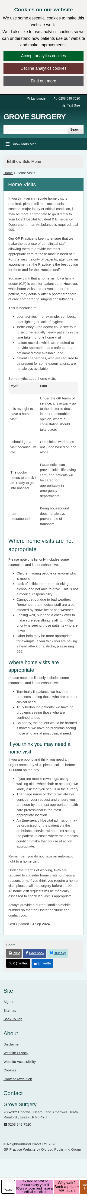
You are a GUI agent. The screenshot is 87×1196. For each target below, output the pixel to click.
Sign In (8, 1002)
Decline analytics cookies (43, 68)
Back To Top (12, 1019)
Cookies (9, 1070)
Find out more (43, 81)
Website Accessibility (19, 1062)
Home (8, 173)
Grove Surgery (34, 117)
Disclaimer (11, 1044)
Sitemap (9, 1010)
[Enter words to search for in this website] (35, 129)
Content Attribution (17, 1079)
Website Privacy (15, 1053)
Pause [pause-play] (8, 1189)
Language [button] (35, 98)
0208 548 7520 (66, 98)
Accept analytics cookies (43, 55)
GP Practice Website (19, 1149)
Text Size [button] (71, 105)
